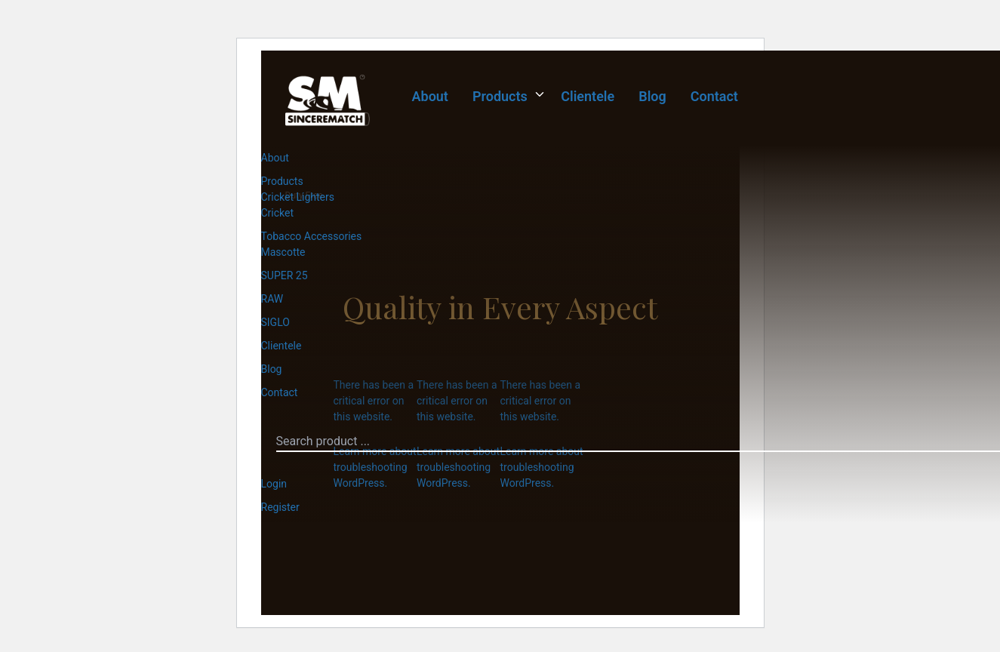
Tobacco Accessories (311, 236)
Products (500, 96)
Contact (714, 96)
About (430, 96)
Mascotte (283, 252)
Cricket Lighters (298, 197)
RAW (272, 299)
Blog (652, 96)
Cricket (277, 213)
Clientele (587, 96)
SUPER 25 (284, 275)
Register (280, 507)
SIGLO (275, 322)
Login (274, 484)
